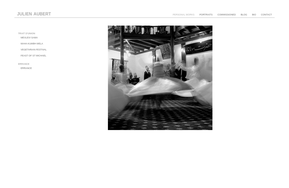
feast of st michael (33, 55)
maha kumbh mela (32, 43)
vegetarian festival (34, 49)
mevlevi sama (29, 37)
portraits (205, 14)
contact (266, 14)
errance (26, 68)
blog (244, 14)
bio (254, 14)
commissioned (226, 14)
